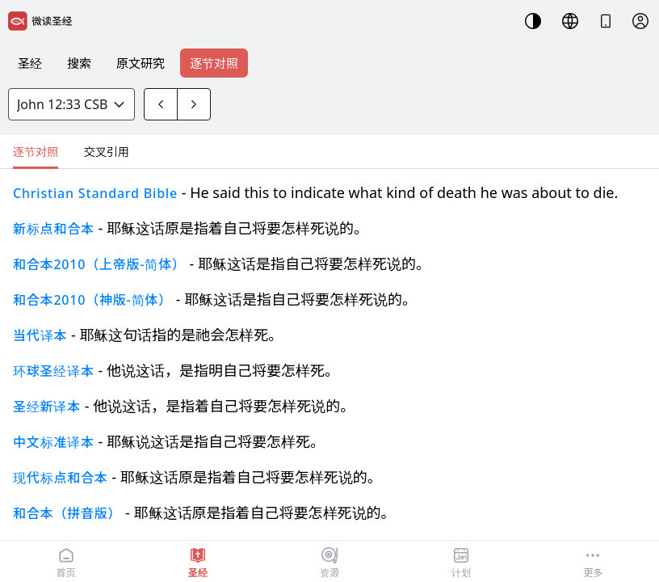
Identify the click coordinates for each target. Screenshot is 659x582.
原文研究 (140, 63)
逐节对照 (214, 63)
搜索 (79, 63)
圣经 (30, 63)
